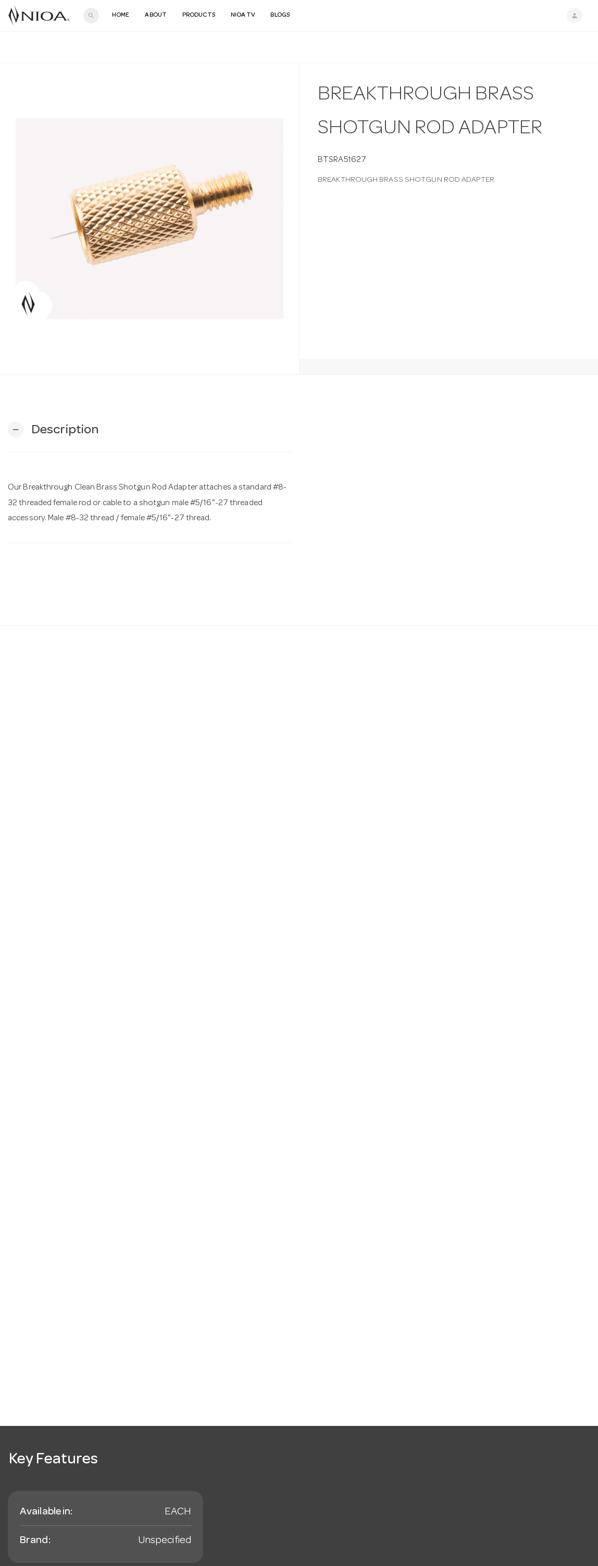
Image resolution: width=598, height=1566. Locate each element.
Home (120, 15)
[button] (53, 430)
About (156, 15)
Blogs (280, 15)
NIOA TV (243, 15)
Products (198, 15)
